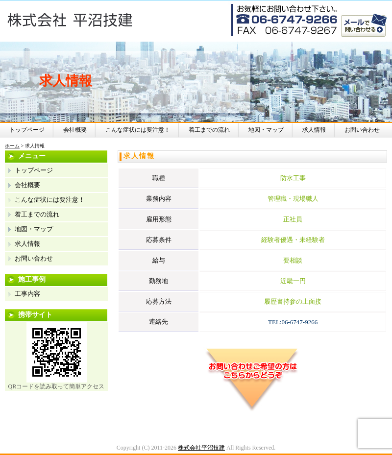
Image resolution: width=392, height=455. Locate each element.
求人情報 (314, 129)
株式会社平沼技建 (201, 447)
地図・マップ (266, 129)
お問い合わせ (362, 129)
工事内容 (27, 293)
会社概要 (75, 129)
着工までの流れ (209, 129)
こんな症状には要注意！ (137, 129)
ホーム (12, 145)
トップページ (27, 129)
